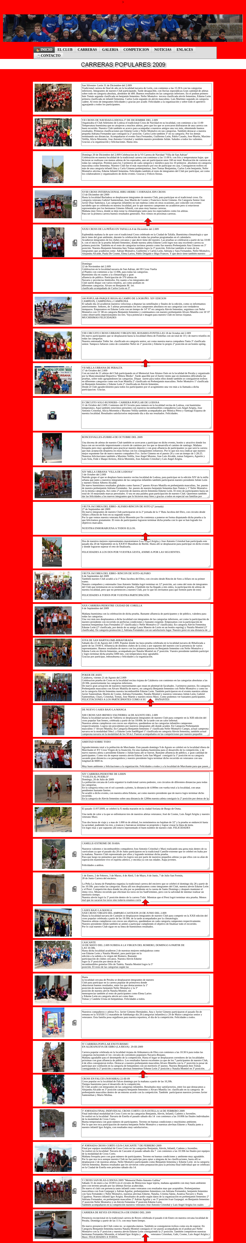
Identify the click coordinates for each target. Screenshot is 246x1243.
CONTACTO (48, 56)
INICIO (44, 50)
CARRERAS (87, 50)
